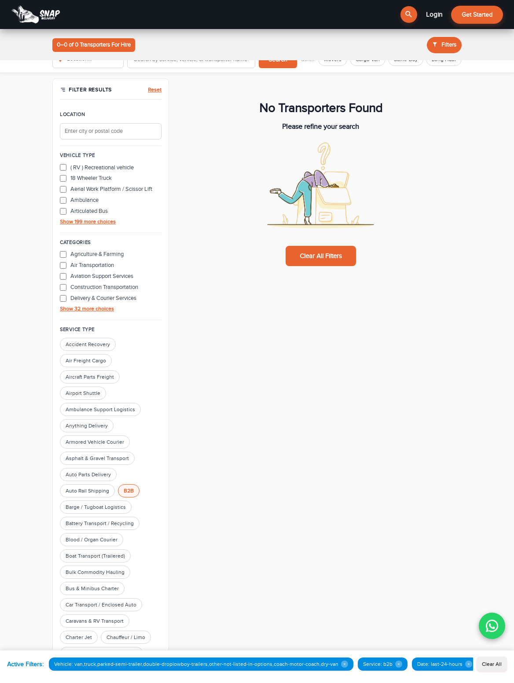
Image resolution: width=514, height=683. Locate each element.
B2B (129, 491)
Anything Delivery (87, 426)
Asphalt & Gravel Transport (97, 458)
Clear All (492, 664)
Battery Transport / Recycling (100, 523)
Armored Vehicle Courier (95, 442)
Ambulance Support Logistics (100, 409)
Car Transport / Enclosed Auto (101, 605)
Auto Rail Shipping (87, 491)
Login (434, 14)
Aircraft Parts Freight (90, 377)
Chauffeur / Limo (125, 637)
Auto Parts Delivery (88, 474)
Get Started (477, 14)
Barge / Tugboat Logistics (96, 507)
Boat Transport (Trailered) (95, 556)
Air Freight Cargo (86, 361)
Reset (155, 90)
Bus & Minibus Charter (92, 588)
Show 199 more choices (88, 222)
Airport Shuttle (83, 393)
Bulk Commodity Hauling (95, 572)
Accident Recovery (88, 344)
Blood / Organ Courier (91, 540)
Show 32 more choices (87, 309)
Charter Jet (79, 637)
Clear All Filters (321, 256)
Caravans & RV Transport (95, 621)
